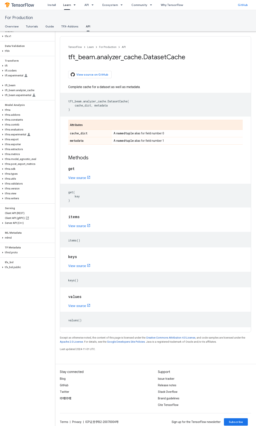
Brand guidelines (168, 398)
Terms (64, 422)
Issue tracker (166, 378)
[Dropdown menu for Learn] (76, 5)
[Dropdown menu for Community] (152, 5)
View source (77, 178)
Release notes (167, 385)
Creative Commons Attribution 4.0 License (170, 337)
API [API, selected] (88, 26)
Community (139, 5)
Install (52, 5)
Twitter (64, 391)
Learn (90, 47)
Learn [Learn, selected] (67, 5)
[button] (26, 36)
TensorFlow (75, 47)
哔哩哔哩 (65, 398)
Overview (12, 26)
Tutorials (32, 26)
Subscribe (236, 422)
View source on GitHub (89, 75)
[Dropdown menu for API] (94, 5)
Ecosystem (110, 5)
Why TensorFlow (172, 5)
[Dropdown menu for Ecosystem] (123, 5)
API (86, 5)
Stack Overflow (168, 391)
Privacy (77, 422)
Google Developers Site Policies (126, 341)
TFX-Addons (69, 26)
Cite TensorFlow (168, 405)
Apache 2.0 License (71, 341)
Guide (49, 26)
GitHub (243, 5)
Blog (63, 378)
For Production (19, 17)
